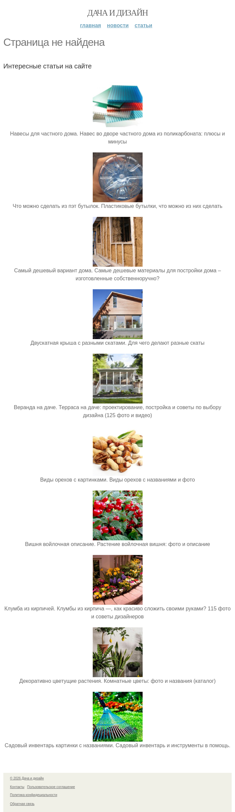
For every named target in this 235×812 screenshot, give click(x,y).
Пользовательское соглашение (51, 787)
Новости (118, 25)
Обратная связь (22, 804)
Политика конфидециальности (33, 795)
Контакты (17, 787)
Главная (90, 25)
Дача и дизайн (117, 13)
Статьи (143, 25)
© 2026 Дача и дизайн (27, 778)
